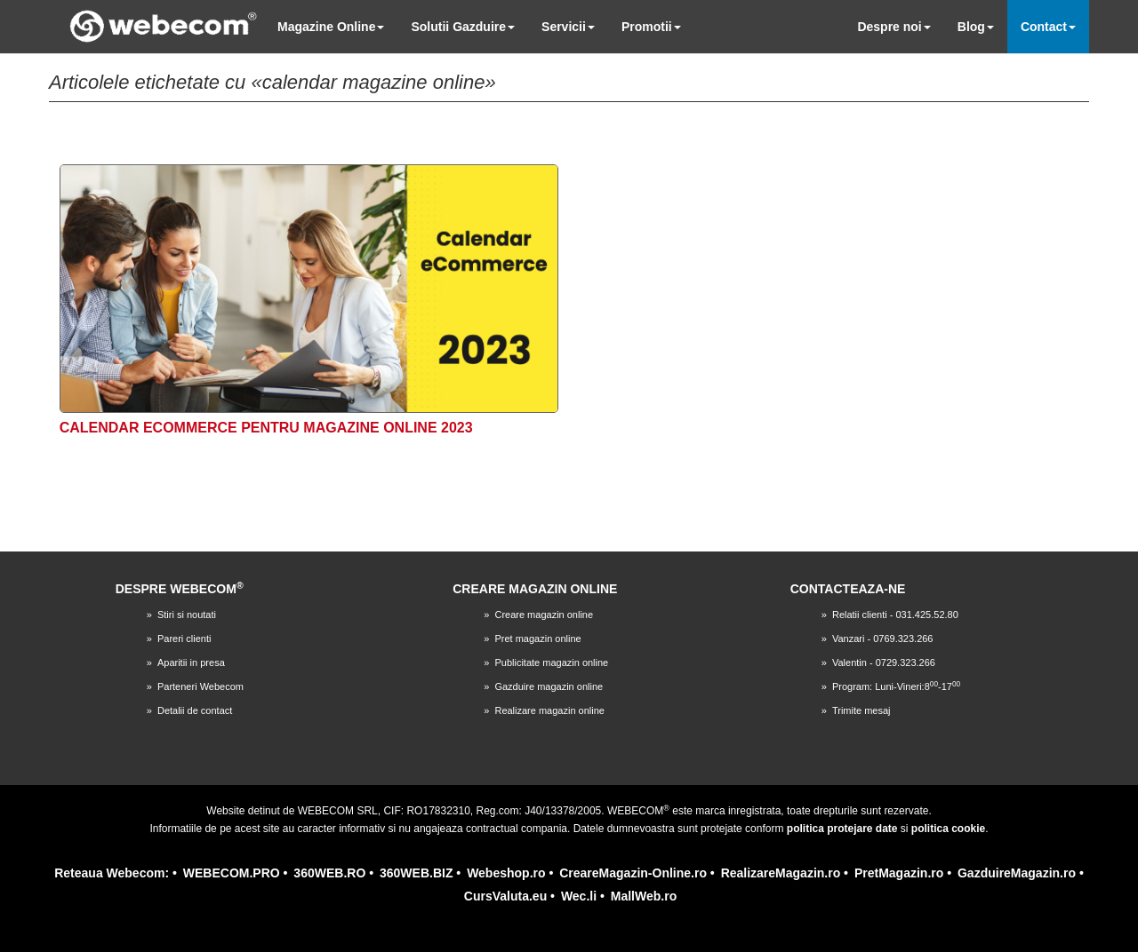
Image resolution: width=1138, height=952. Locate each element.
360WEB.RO (329, 873)
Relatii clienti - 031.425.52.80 (895, 614)
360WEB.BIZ (416, 873)
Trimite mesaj (861, 710)
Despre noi (893, 27)
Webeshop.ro (506, 873)
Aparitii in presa (191, 662)
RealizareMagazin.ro (781, 873)
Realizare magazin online (549, 710)
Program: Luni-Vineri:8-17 (896, 686)
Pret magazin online (537, 638)
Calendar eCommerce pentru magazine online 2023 (266, 427)
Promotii (651, 27)
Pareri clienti (184, 638)
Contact (1048, 27)
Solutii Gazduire (463, 27)
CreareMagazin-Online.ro (633, 873)
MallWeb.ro (644, 896)
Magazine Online (330, 27)
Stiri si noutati (186, 614)
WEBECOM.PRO (231, 873)
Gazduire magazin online (548, 686)
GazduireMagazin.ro (1017, 873)
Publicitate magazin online (551, 662)
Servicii (568, 27)
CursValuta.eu (505, 896)
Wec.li (579, 896)
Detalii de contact (194, 710)
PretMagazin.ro (898, 873)
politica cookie (948, 828)
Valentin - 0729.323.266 (883, 662)
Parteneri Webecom (200, 686)
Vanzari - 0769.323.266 (883, 638)
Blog (976, 27)
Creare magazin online (543, 614)
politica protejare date (842, 828)
